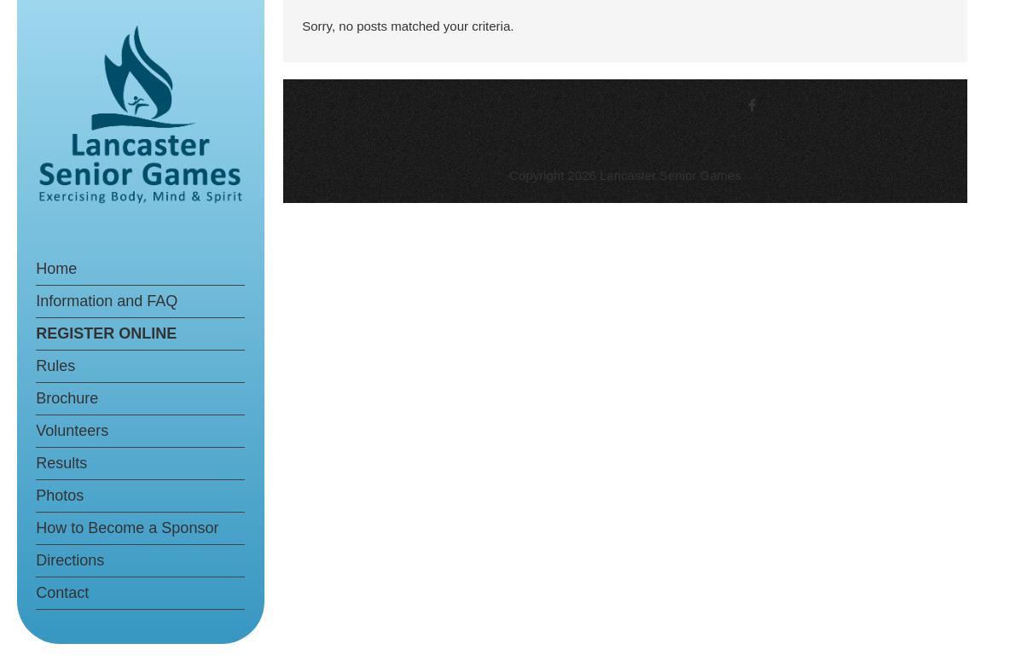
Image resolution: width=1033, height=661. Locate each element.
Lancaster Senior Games (670, 175)
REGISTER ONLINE (106, 333)
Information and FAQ (106, 301)
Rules (55, 365)
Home (56, 268)
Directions (70, 560)
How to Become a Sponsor (127, 527)
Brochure (67, 398)
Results (61, 463)
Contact (62, 592)
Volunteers (72, 430)
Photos (60, 495)
